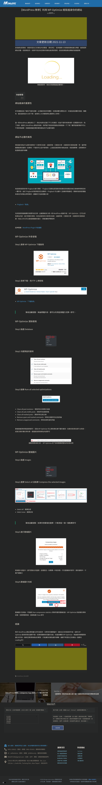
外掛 (25, 676)
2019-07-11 (51, 13)
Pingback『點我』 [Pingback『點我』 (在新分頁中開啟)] (23, 204)
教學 (27, 676)
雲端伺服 (20, 721)
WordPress (20, 676)
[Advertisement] (51, 28)
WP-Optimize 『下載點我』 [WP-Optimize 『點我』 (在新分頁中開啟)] (26, 301)
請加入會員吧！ (93, 779)
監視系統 (20, 723)
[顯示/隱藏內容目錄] (21, 98)
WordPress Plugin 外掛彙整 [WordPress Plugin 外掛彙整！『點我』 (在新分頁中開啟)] (32, 227)
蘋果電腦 (20, 718)
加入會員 (20, 716)
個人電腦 (20, 720)
